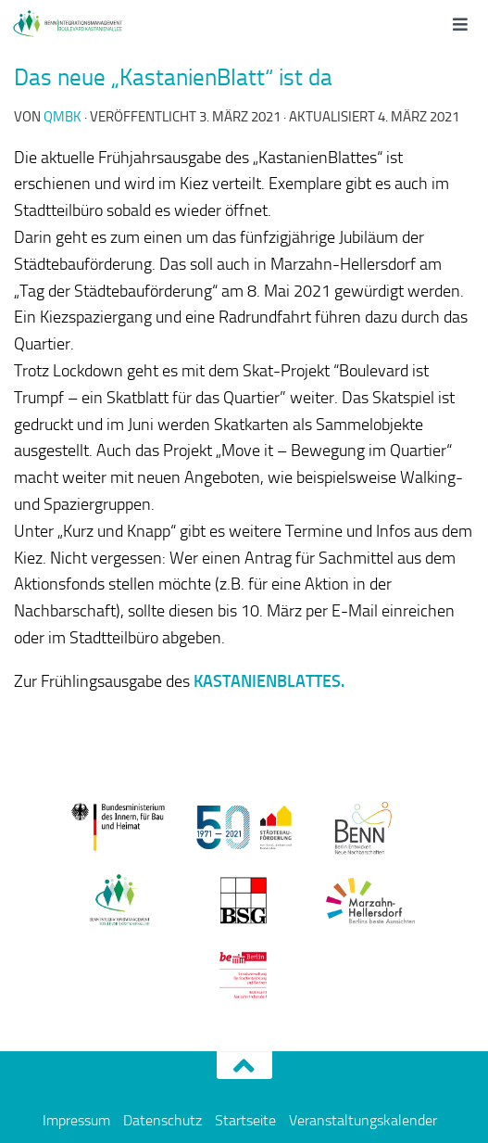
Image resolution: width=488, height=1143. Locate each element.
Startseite (245, 1120)
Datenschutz (162, 1120)
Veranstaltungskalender (363, 1120)
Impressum (76, 1120)
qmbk (62, 116)
